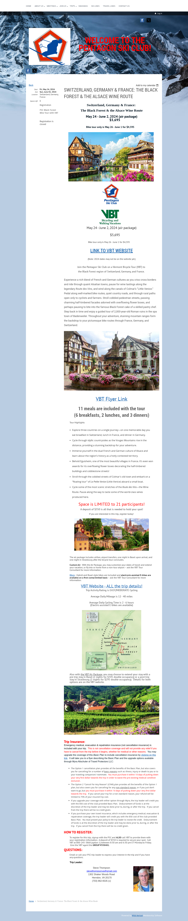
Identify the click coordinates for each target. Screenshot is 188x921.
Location (35, 94)
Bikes (72, 575)
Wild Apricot (137, 915)
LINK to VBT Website (111, 250)
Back (31, 85)
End (36, 92)
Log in (159, 13)
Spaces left (34, 101)
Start (36, 89)
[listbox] (147, 85)
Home (31, 901)
